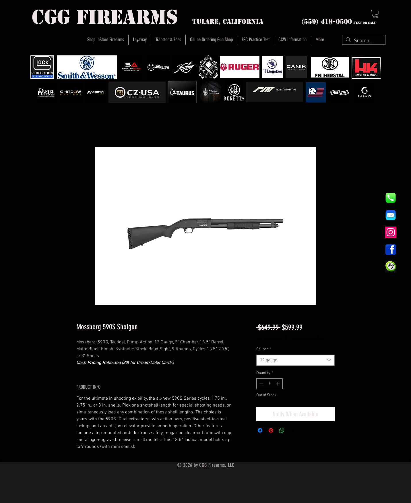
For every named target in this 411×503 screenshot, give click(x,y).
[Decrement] (260, 384)
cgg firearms (105, 17)
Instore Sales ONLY (307, 338)
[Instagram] (390, 232)
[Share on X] (292, 430)
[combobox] (295, 360)
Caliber (263, 349)
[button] (375, 14)
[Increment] (278, 384)
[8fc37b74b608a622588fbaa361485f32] (390, 215)
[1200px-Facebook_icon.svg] (390, 249)
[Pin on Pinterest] (270, 430)
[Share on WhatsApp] (281, 430)
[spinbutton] (269, 384)
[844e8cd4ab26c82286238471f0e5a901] (390, 198)
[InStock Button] (390, 266)
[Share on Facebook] (260, 430)
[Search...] (363, 41)
